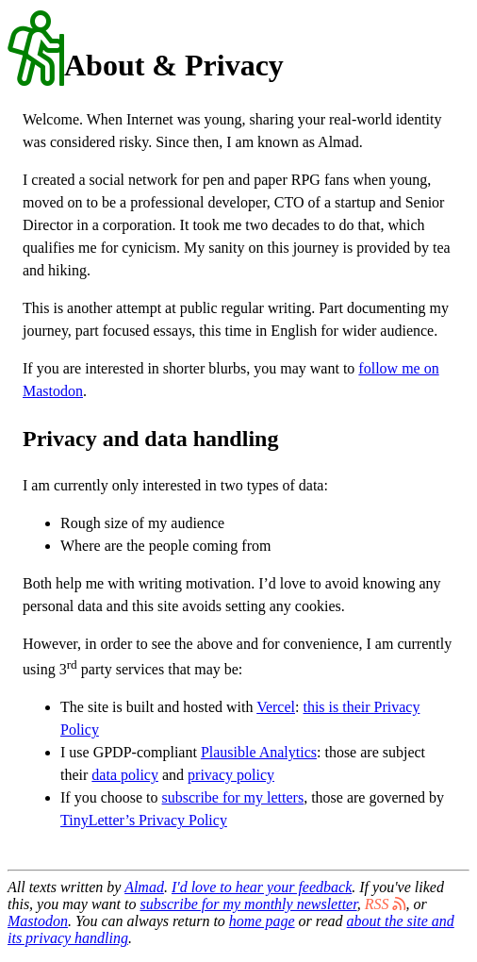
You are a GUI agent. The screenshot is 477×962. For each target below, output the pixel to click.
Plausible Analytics (259, 752)
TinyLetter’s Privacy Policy (143, 820)
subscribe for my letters (233, 797)
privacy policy (231, 775)
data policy (124, 775)
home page (262, 921)
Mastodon (38, 921)
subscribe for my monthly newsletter (248, 904)
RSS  (385, 903)
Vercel (275, 707)
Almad (144, 887)
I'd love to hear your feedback (262, 887)
